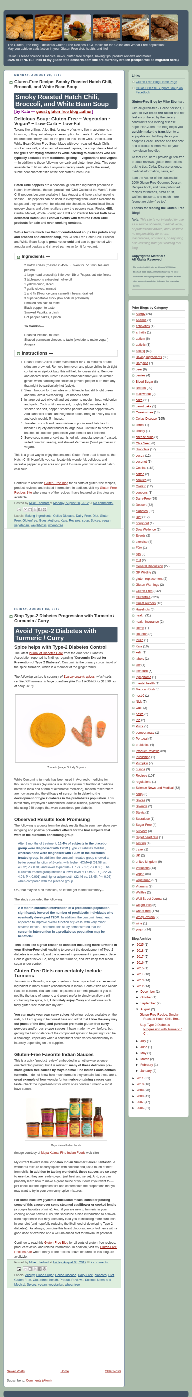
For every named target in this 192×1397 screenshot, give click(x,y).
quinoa (140, 769)
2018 (141, 950)
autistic (141, 344)
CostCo (141, 486)
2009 (141, 1090)
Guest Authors (49, 520)
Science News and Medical (155, 788)
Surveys (141, 831)
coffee (140, 474)
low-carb (142, 671)
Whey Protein (145, 917)
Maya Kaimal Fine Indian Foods (63, 1152)
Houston (142, 634)
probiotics (142, 745)
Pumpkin (142, 763)
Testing (141, 843)
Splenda (141, 806)
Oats (139, 708)
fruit (138, 560)
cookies (141, 480)
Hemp (140, 628)
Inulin (139, 640)
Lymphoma (143, 677)
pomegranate (145, 732)
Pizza (140, 726)
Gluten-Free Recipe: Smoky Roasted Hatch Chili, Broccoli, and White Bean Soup (63, 84)
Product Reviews (72, 1280)
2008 (141, 1096)
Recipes (74, 520)
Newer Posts (15, 1371)
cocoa (140, 455)
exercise (142, 542)
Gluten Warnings (147, 584)
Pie (138, 720)
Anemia (141, 320)
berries (141, 375)
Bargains (142, 363)
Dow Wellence (146, 529)
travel (140, 849)
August (145, 1009)
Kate (64, 520)
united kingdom (146, 861)
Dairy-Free (83, 516)
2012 (141, 986)
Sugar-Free (144, 825)
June (144, 1047)
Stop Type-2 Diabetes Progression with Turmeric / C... (161, 1029)
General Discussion (149, 566)
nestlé (140, 695)
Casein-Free (144, 412)
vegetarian (21, 525)
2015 (141, 968)
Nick (139, 701)
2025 (141, 944)
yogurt (140, 929)
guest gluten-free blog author (64, 111)
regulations (143, 782)
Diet (95, 516)
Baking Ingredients (38, 516)
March (145, 1059)
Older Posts (113, 1371)
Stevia (140, 812)
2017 (141, 956)
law (138, 665)
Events (141, 535)
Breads (141, 388)
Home (64, 1371)
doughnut (142, 523)
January (146, 1071)
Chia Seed (143, 443)
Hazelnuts (143, 609)
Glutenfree (29, 520)
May (143, 1053)
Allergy (29, 1275)
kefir (139, 652)
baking (140, 351)
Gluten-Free (22, 1280)
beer (139, 369)
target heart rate (147, 837)
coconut (141, 461)
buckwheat (143, 394)
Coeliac (141, 468)
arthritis (141, 332)
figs (138, 554)
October (146, 997)
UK (138, 855)
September (148, 1003)
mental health (145, 683)
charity (140, 431)
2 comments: (99, 1262)
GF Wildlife (143, 572)
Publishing (143, 757)
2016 (141, 962)
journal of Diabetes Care (46, 653)
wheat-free (55, 525)
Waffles (141, 892)
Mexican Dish (145, 689)
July (143, 1041)
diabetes (101, 1275)
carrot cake (143, 406)
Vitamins (142, 886)
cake (139, 400)
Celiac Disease (63, 516)
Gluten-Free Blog (56, 483)
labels (140, 658)
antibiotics (143, 326)
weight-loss (38, 525)
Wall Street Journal (149, 898)
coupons (142, 492)
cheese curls (145, 437)
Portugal (142, 738)
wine (139, 923)
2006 (141, 1108)
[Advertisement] (46, 570)
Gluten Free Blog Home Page (156, 82)
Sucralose (143, 819)
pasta (140, 714)
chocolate (142, 449)
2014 (141, 974)
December (148, 991)
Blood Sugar (45, 1275)
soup (85, 520)
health (53, 1280)
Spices (95, 520)
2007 (141, 1102)
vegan (106, 520)
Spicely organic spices (79, 676)
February (147, 1065)
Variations (143, 868)
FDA (139, 548)
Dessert (141, 505)
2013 (141, 980)
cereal (140, 425)
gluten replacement (149, 578)
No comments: (103, 503)
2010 (141, 1084)
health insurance (147, 621)
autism (140, 338)
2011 (141, 1078)
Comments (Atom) (39, 1380)
